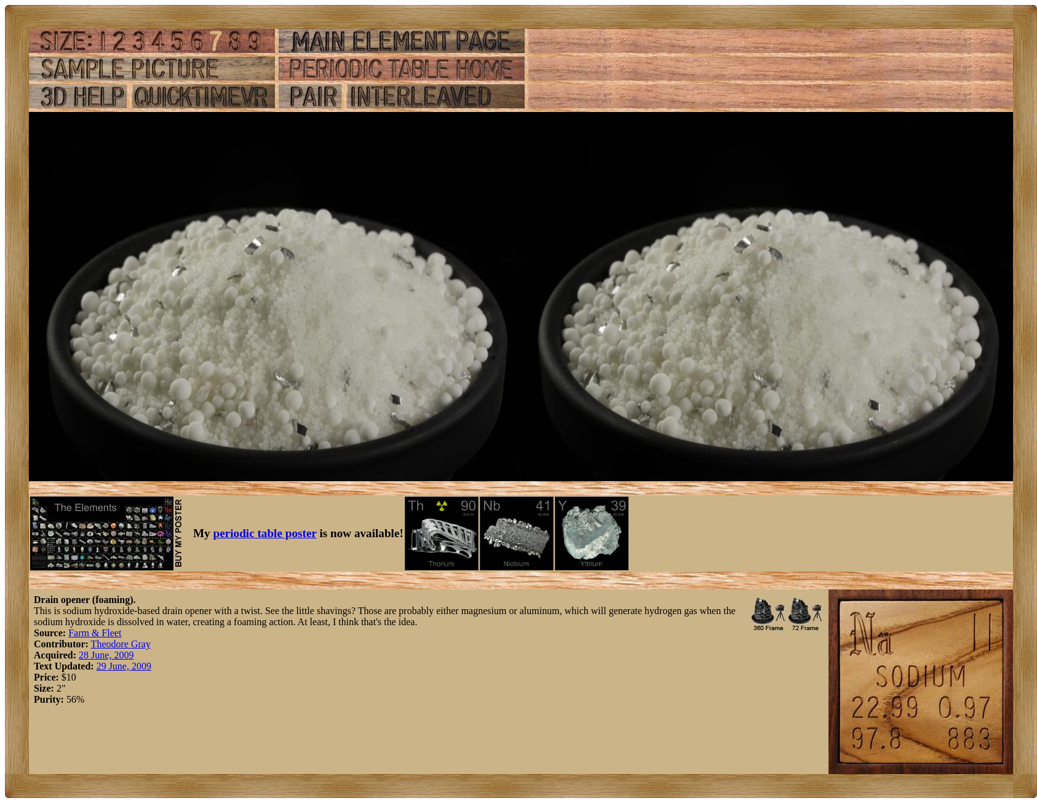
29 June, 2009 (124, 666)
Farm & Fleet (94, 633)
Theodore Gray (121, 644)
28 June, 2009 (106, 655)
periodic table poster (265, 533)
